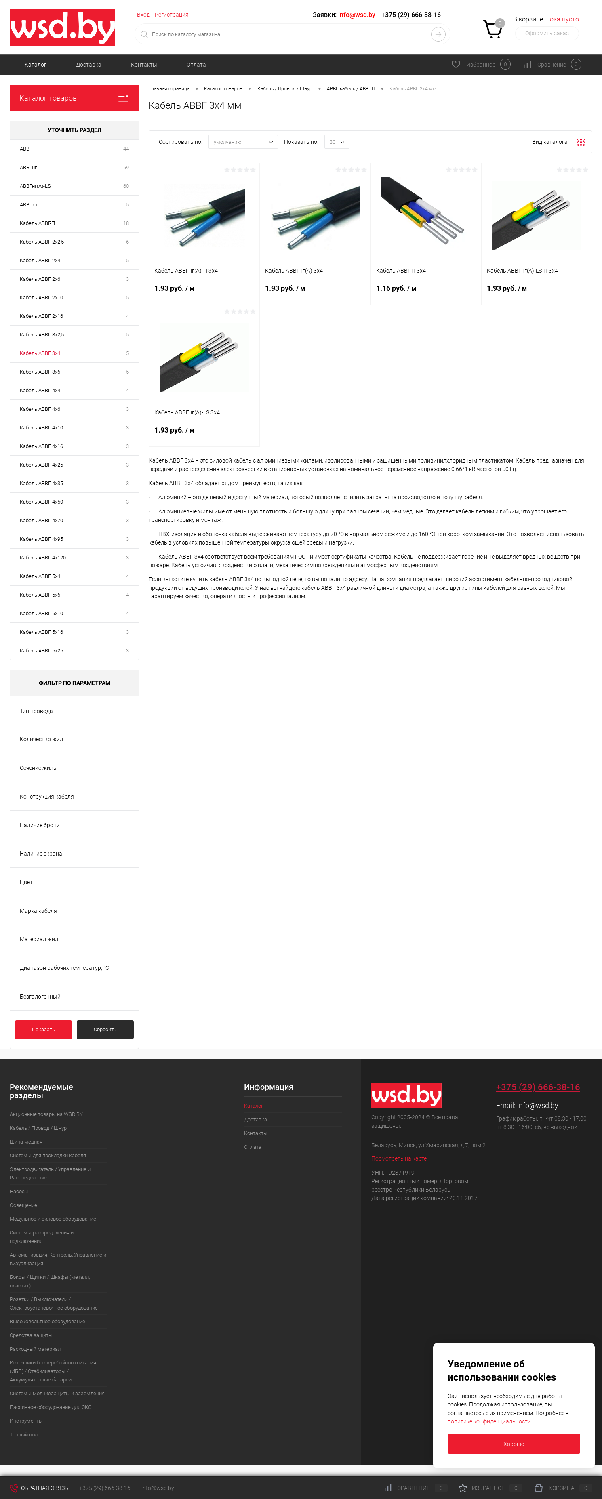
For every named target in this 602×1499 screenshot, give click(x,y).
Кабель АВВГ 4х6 (40, 409)
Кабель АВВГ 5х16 (41, 632)
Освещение (23, 1205)
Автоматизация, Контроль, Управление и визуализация (58, 1259)
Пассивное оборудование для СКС (50, 1407)
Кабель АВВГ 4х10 (41, 428)
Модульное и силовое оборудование (53, 1219)
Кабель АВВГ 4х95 (41, 539)
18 (126, 223)
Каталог (35, 64)
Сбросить (105, 1029)
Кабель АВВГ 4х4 (40, 390)
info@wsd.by (537, 1105)
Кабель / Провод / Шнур (38, 1128)
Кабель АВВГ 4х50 (41, 502)
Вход (143, 14)
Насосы (19, 1191)
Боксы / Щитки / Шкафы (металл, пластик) (50, 1281)
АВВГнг (28, 167)
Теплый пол (24, 1435)
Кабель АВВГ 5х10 (41, 613)
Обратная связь (39, 1488)
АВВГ (26, 149)
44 (126, 149)
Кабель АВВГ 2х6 (40, 279)
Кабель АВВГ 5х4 (40, 576)
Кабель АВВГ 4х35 (41, 483)
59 (126, 167)
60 (126, 186)
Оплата (196, 64)
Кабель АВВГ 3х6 (40, 372)
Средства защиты (31, 1335)
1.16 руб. (426, 293)
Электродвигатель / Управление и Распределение (50, 1173)
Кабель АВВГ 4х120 (43, 558)
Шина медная (26, 1142)
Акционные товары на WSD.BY (46, 1114)
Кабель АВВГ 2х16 (41, 316)
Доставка (88, 64)
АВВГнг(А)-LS (35, 186)
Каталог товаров (74, 98)
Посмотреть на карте (399, 1158)
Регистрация (172, 14)
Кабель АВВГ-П (37, 223)
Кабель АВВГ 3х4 (40, 353)
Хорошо (513, 1444)
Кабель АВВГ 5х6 (40, 595)
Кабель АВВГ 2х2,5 (42, 242)
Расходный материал (35, 1349)
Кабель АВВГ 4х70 (41, 520)
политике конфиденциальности (489, 1421)
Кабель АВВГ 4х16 (41, 446)
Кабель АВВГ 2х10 (41, 297)
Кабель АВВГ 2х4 (40, 260)
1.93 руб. (204, 293)
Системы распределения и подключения (42, 1237)
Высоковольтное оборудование (47, 1321)
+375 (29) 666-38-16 (411, 15)
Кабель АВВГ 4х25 (41, 465)
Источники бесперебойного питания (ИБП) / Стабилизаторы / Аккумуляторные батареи (53, 1371)
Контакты (144, 64)
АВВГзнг (29, 205)
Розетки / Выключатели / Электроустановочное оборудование (54, 1303)
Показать (43, 1029)
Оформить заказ (547, 33)
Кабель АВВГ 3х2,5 (42, 335)
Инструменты (26, 1421)
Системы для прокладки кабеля (48, 1155)
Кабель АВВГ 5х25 (41, 651)
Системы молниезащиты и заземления (57, 1393)
